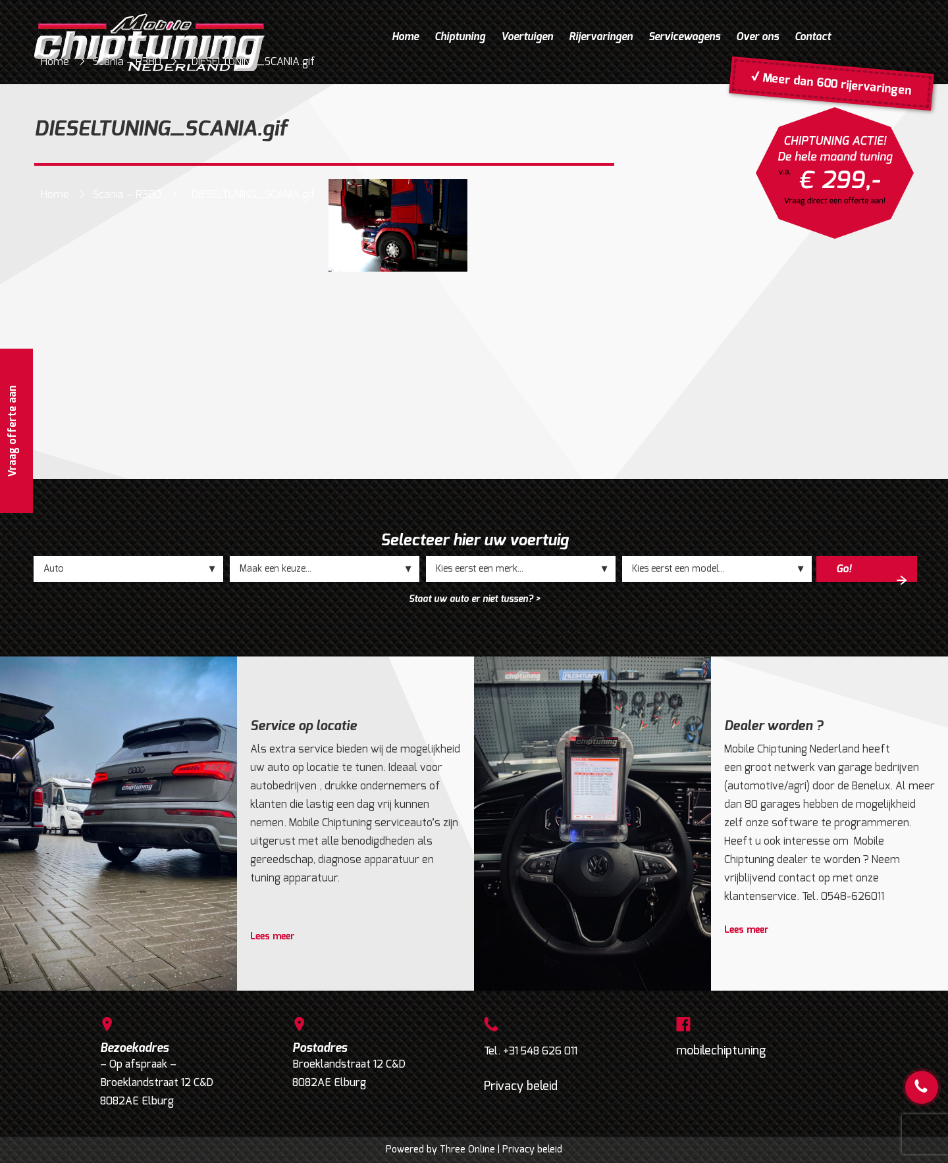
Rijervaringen (601, 36)
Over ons (757, 36)
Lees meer (272, 936)
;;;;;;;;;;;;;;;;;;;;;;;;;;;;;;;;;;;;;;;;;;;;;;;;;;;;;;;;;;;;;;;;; (324, 569)
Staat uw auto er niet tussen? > (474, 599)
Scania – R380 (127, 194)
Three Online (467, 1149)
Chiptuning (459, 36)
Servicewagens (684, 36)
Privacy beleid (521, 1086)
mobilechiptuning (721, 1050)
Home (405, 36)
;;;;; (128, 569)
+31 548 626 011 (540, 1051)
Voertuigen (527, 36)
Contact (813, 36)
